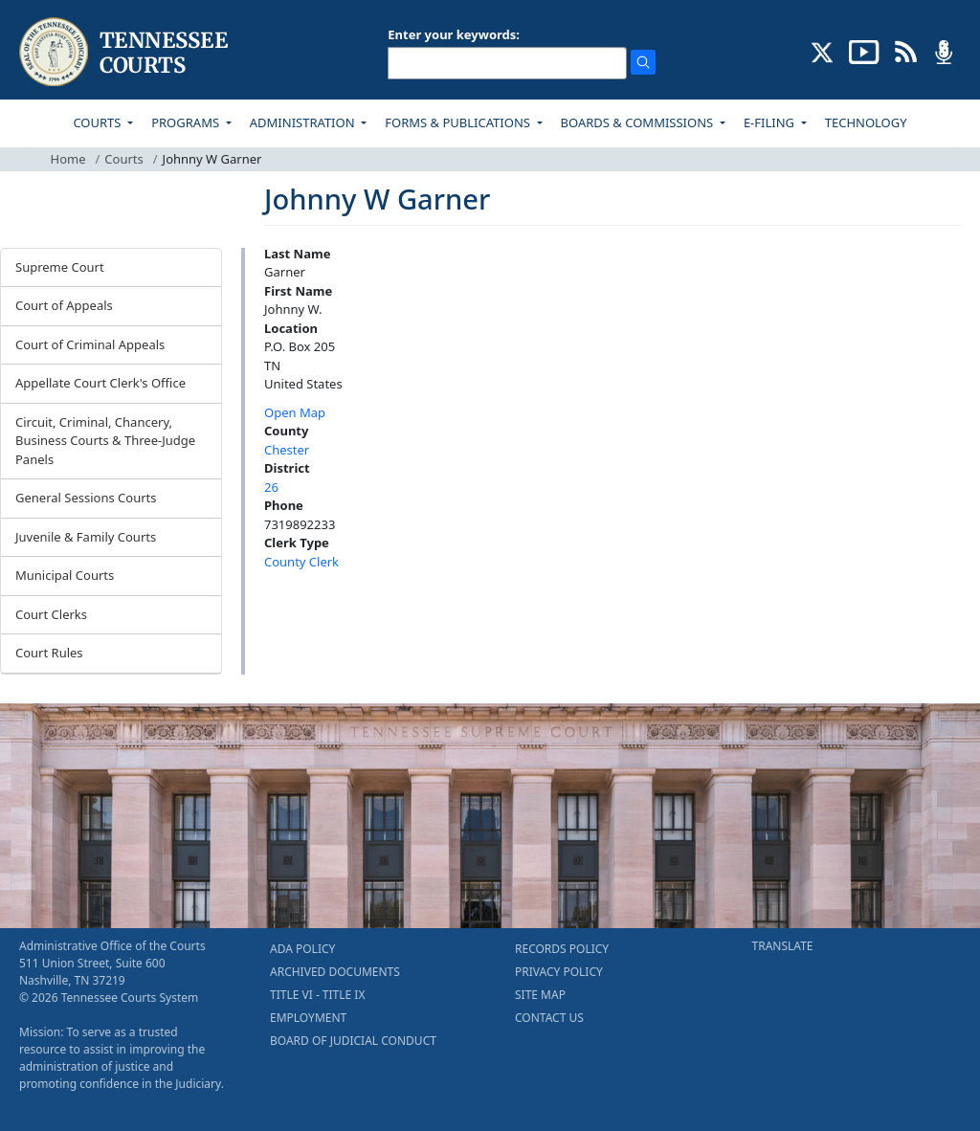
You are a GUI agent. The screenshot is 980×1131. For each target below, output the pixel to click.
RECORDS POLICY (562, 949)
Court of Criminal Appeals (90, 344)
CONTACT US (549, 1017)
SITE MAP (540, 995)
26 (271, 487)
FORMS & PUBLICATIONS (459, 122)
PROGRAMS (186, 122)
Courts (123, 158)
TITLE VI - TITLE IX (317, 995)
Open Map (294, 412)
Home (68, 158)
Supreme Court (59, 267)
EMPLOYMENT (308, 1017)
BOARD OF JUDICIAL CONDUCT (353, 1040)
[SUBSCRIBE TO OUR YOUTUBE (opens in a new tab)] (864, 50)
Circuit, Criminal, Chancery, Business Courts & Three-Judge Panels (105, 440)
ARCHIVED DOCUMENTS (335, 972)
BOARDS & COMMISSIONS (639, 122)
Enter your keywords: (454, 34)
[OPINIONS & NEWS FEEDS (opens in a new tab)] (906, 50)
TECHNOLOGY (866, 122)
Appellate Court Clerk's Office (100, 382)
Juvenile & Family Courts (85, 536)
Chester (286, 449)
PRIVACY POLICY (559, 972)
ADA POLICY (302, 949)
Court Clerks (51, 614)
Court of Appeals (64, 305)
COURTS (98, 122)
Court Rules (49, 652)
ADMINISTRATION (304, 122)
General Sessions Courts (86, 497)
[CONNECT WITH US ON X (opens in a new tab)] (823, 50)
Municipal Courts (64, 575)
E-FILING (771, 122)
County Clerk (301, 561)
